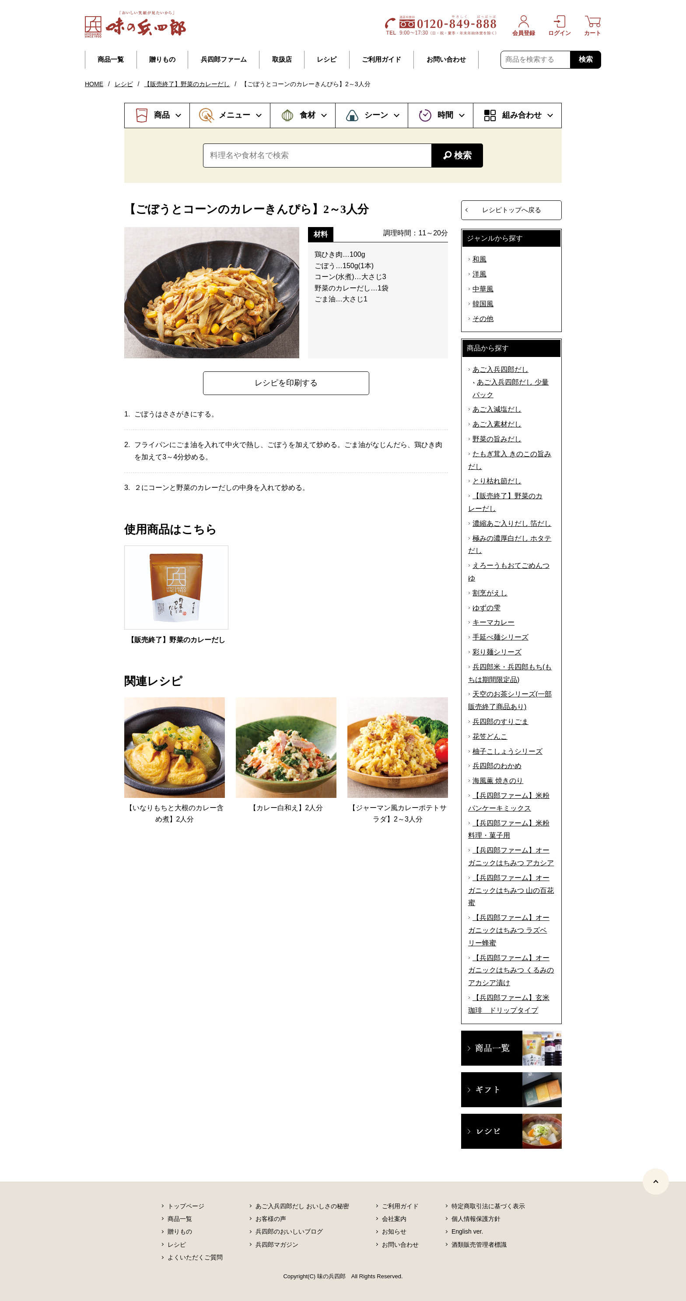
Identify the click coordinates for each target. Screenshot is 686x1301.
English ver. (467, 1231)
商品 (162, 115)
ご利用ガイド (381, 59)
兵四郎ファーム (224, 59)
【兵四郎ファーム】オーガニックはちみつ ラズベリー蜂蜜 (509, 930)
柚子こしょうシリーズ (507, 751)
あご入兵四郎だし (500, 369)
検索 (586, 59)
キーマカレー (493, 622)
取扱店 (282, 59)
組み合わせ (522, 115)
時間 (445, 115)
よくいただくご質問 (195, 1257)
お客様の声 (271, 1218)
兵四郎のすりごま (500, 721)
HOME (94, 83)
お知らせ (394, 1231)
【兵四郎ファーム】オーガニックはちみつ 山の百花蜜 (511, 890)
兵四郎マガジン (277, 1244)
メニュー (234, 115)
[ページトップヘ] (656, 1181)
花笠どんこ (490, 736)
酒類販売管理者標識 (479, 1244)
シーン (376, 115)
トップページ (186, 1206)
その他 (483, 318)
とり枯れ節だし (497, 481)
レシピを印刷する (286, 382)
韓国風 (483, 304)
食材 (307, 115)
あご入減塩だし (497, 409)
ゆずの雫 (486, 608)
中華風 (483, 289)
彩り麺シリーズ (497, 652)
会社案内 (394, 1218)
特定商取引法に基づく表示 (488, 1206)
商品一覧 (111, 59)
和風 (479, 259)
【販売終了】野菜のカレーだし (187, 83)
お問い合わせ (446, 59)
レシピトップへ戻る (511, 209)
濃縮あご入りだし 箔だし (511, 523)
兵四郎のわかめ (497, 765)
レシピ (326, 59)
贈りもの (162, 59)
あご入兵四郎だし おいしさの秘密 (302, 1206)
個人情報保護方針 (476, 1218)
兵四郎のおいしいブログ (289, 1231)
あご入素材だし (497, 424)
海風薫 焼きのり (497, 780)
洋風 (479, 274)
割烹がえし (490, 593)
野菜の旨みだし (497, 439)
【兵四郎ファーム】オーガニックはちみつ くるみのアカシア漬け (511, 970)
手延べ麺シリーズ (500, 637)
